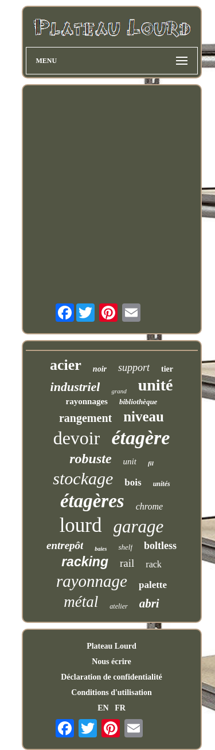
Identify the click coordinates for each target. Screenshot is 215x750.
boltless (160, 545)
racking (84, 561)
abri (149, 603)
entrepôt (64, 545)
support (134, 367)
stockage (83, 478)
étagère (140, 437)
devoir (76, 438)
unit (129, 461)
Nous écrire (111, 661)
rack (154, 564)
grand (118, 391)
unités (161, 484)
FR (120, 708)
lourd (81, 525)
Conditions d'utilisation (111, 692)
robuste (90, 458)
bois (132, 482)
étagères (92, 501)
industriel (75, 387)
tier (167, 369)
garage (139, 526)
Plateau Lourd (111, 646)
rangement (85, 418)
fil (151, 463)
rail (127, 563)
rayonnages (87, 401)
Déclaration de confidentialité (111, 677)
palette (153, 584)
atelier (118, 606)
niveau (143, 416)
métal (81, 601)
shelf (125, 547)
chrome (149, 506)
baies (101, 549)
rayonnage (91, 581)
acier (65, 365)
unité (155, 385)
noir (100, 369)
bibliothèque (138, 401)
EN (102, 708)
